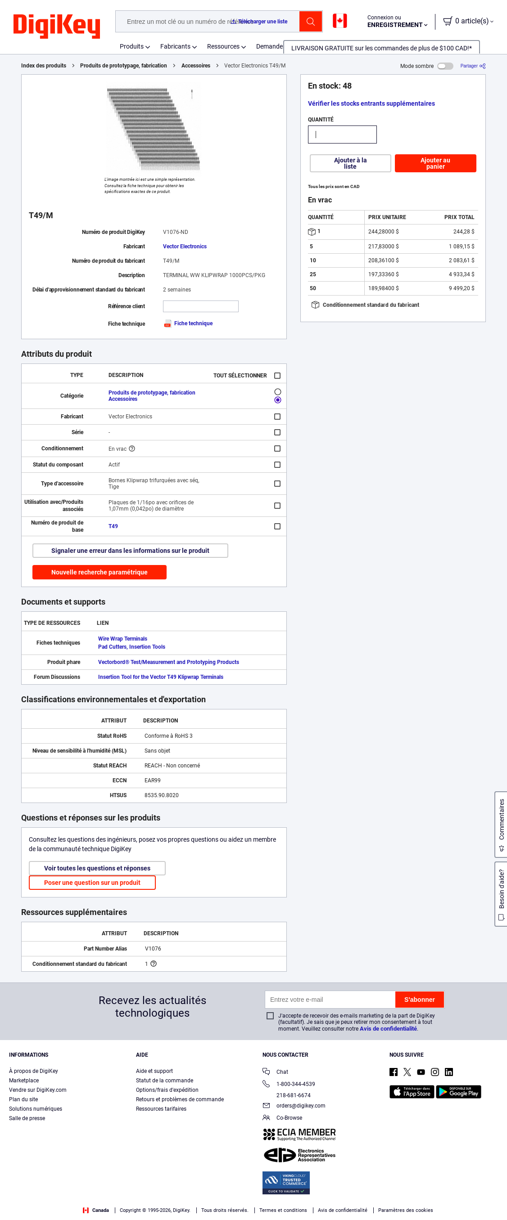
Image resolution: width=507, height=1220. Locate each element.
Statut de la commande (164, 1080)
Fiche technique (188, 323)
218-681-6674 (287, 1095)
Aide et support (154, 1071)
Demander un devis (282, 46)
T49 (113, 526)
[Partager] (473, 66)
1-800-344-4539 (289, 1085)
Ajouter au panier (435, 163)
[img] (57, 27)
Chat (275, 1072)
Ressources (223, 46)
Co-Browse (282, 1118)
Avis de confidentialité (388, 1028)
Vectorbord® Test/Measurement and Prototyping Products (168, 662)
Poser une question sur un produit (92, 882)
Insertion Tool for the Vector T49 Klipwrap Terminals (160, 677)
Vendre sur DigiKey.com (38, 1090)
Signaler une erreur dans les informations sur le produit (130, 550)
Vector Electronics (185, 246)
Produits (132, 46)
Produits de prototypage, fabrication (123, 66)
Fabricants (175, 46)
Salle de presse (27, 1118)
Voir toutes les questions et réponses (97, 868)
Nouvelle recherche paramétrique (99, 572)
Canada (96, 1210)
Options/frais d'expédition (167, 1090)
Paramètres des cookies (405, 1210)
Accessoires (195, 66)
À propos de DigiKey (33, 1071)
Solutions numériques (35, 1109)
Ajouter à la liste (350, 163)
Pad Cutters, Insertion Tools (131, 647)
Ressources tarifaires (161, 1109)
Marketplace (24, 1080)
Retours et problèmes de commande (180, 1099)
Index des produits (43, 66)
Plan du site (23, 1099)
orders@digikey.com (294, 1106)
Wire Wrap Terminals (122, 639)
